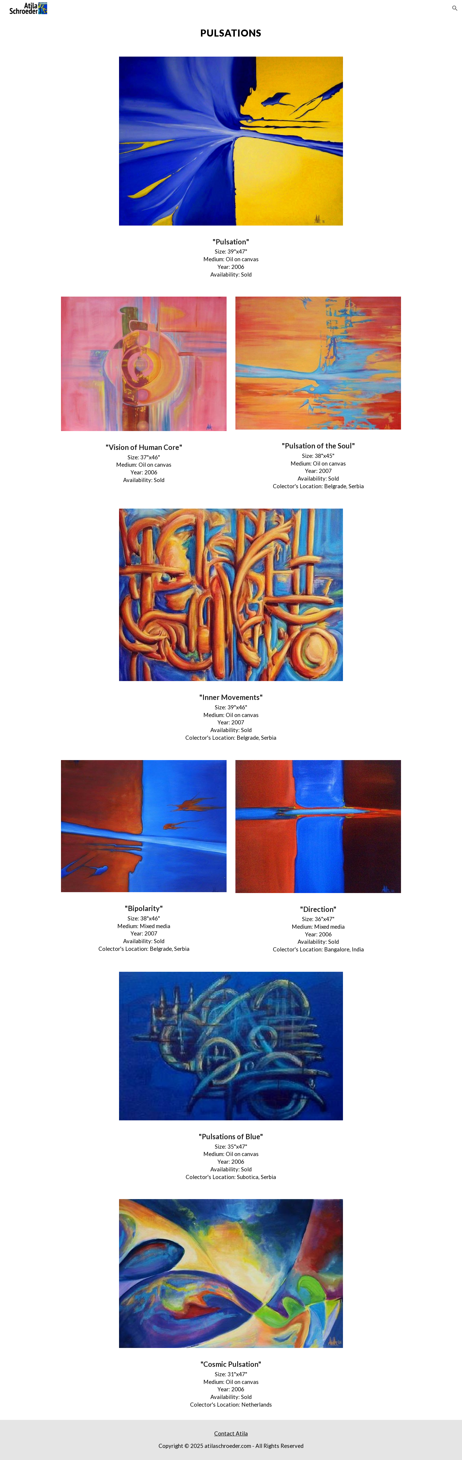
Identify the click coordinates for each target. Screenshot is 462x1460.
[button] (455, 8)
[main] (231, 33)
